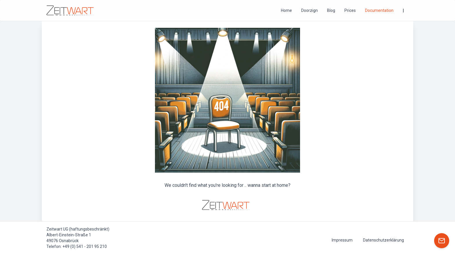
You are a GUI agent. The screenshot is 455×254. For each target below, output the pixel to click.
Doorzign (309, 10)
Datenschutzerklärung (383, 240)
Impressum (342, 240)
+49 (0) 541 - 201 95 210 (84, 246)
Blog (331, 10)
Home (286, 10)
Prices (350, 10)
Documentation (379, 10)
